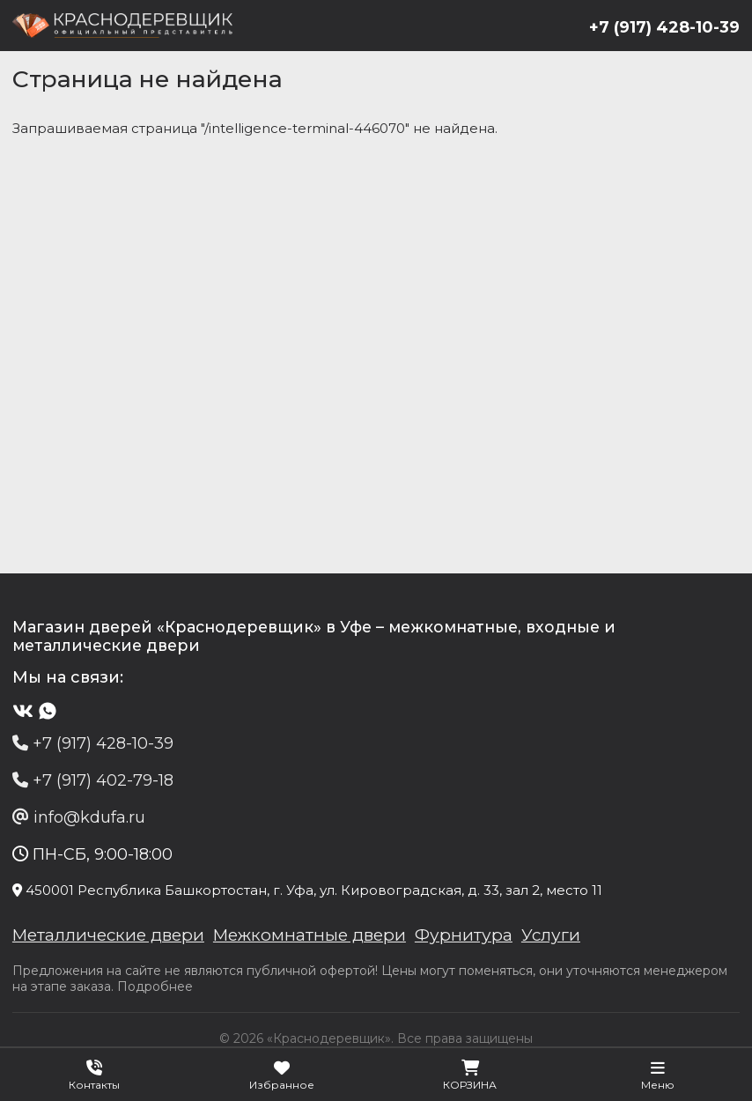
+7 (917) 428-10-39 (663, 27)
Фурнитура (479, 938)
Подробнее (156, 990)
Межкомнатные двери (322, 938)
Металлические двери (113, 938)
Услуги (567, 938)
